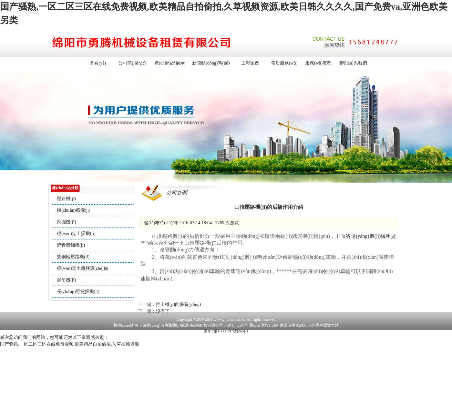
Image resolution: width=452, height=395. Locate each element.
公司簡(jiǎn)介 (132, 63)
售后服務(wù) (284, 63)
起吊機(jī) (66, 280)
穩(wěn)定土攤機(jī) (76, 233)
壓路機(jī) (66, 198)
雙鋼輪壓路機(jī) (73, 256)
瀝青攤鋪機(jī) (71, 245)
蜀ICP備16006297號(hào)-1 (226, 331)
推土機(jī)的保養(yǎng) (178, 304)
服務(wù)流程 (318, 63)
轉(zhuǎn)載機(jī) (73, 210)
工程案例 (250, 63)
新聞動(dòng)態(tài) (211, 63)
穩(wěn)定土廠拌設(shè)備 (82, 268)
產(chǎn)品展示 (169, 63)
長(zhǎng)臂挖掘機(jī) (78, 291)
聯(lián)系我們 (353, 63)
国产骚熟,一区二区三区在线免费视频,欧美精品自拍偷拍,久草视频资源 (69, 344)
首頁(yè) (98, 63)
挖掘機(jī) (66, 221)
